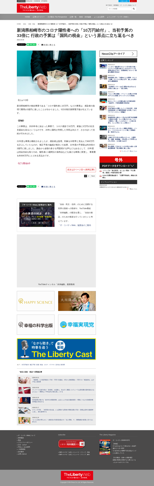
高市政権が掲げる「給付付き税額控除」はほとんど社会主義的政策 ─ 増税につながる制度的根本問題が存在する (62, 401)
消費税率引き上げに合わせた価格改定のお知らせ (114, 187)
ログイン (133, 1)
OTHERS (44, 1)
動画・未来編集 (85, 17)
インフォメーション (109, 182)
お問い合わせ (22, 454)
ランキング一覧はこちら (128, 151)
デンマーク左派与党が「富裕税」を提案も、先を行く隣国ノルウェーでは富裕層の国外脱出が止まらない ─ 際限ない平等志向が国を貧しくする (63, 391)
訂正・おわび (22, 445)
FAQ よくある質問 (24, 447)
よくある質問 (99, 17)
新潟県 (63, 365)
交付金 (57, 365)
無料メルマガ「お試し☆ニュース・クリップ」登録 (74, 452)
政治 (24, 24)
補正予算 (32, 365)
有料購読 (116, 5)
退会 (19, 440)
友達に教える (48, 45)
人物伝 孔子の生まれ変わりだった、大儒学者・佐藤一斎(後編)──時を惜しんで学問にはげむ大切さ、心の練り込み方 (122, 139)
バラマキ (52, 365)
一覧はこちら (132, 189)
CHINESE (37, 1)
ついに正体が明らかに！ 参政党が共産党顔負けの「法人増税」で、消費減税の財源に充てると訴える (62, 421)
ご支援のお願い (124, 1)
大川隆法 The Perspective (57, 17)
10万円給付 (25, 365)
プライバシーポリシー (25, 442)
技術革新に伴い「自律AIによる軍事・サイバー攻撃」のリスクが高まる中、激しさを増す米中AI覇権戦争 (122, 79)
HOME (27, 17)
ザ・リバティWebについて (128, 5)
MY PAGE (109, 5)
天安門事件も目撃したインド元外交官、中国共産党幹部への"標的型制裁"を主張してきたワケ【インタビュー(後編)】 (122, 110)
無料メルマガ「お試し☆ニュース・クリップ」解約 (74, 454)
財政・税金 (32, 24)
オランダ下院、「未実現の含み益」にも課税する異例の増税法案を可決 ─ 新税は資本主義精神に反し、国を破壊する (62, 411)
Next (93, 176)
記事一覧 (73, 17)
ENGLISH (29, 1)
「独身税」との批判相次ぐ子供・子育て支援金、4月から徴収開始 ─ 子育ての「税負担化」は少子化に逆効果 (63, 381)
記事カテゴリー (39, 17)
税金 (41, 365)
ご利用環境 (21, 449)
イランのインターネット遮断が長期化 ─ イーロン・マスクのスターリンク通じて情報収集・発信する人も (122, 130)
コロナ (46, 365)
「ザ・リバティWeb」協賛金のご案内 (74, 225)
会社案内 (21, 452)
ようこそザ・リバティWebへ (118, 17)
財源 (37, 365)
